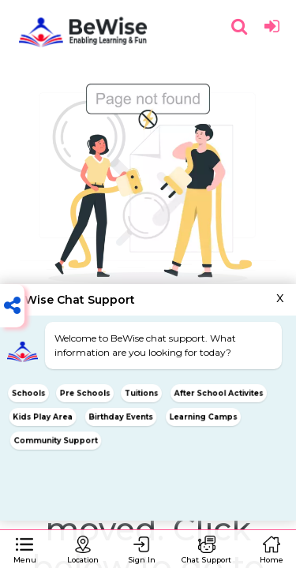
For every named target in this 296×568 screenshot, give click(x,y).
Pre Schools (84, 392)
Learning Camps (203, 416)
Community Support (56, 440)
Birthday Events (120, 416)
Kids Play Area (43, 416)
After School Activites (218, 392)
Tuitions (141, 392)
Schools (28, 392)
